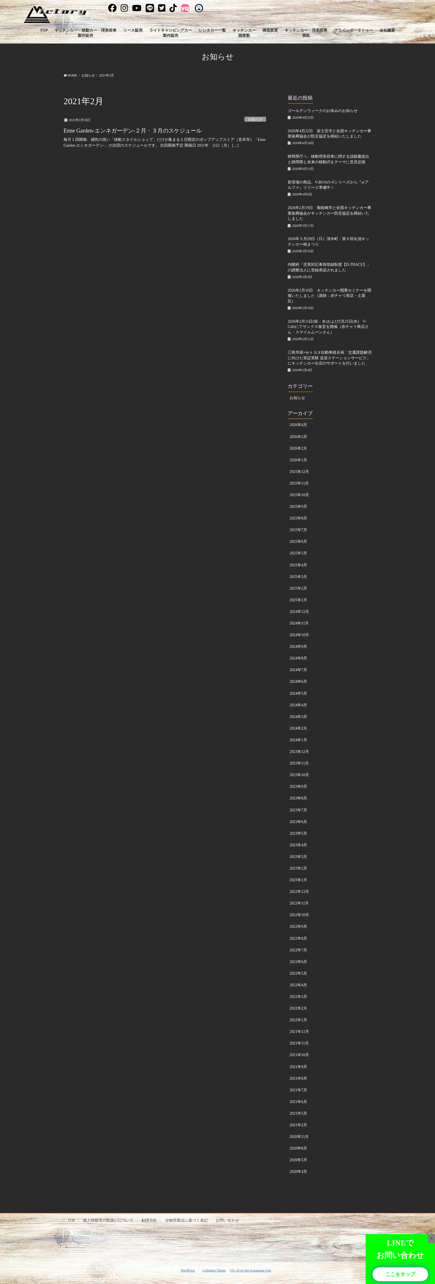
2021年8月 (298, 1078)
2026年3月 (298, 437)
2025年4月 (298, 565)
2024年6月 (298, 681)
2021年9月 (298, 1067)
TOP (71, 1220)
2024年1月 (298, 740)
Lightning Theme (214, 1270)
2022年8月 (298, 938)
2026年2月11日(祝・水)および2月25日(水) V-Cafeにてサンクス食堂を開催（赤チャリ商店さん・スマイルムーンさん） (328, 326)
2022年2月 (298, 1008)
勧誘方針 (149, 1220)
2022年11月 (299, 903)
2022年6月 (298, 962)
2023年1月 (298, 880)
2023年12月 (299, 752)
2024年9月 (298, 646)
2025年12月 (299, 472)
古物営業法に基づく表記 (186, 1220)
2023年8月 (298, 798)
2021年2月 (298, 1125)
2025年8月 (298, 518)
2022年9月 (298, 926)
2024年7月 (298, 670)
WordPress (188, 1270)
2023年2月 (298, 868)
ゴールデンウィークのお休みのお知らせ (323, 111)
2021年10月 (299, 1055)
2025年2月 (298, 588)
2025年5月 (298, 553)
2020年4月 (298, 1172)
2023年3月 (298, 857)
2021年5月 (298, 1113)
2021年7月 (298, 1090)
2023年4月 (298, 845)
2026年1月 (298, 460)
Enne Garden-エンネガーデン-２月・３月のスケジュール (133, 131)
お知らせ (255, 119)
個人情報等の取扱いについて (108, 1220)
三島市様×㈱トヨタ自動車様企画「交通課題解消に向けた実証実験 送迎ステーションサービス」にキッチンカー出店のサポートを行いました (329, 357)
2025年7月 (298, 530)
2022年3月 (298, 997)
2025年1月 (298, 600)
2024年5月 (298, 693)
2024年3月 (298, 717)
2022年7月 (298, 950)
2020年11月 (299, 1137)
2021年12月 (299, 1032)
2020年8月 (298, 1148)
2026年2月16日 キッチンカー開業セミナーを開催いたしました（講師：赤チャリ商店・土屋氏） (329, 295)
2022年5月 (298, 973)
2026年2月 (298, 448)
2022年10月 (299, 915)
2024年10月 (299, 635)
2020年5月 (298, 1160)
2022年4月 (298, 985)
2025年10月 (299, 495)
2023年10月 (299, 775)
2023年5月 (298, 833)
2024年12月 (299, 612)
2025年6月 (298, 541)
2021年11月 (299, 1043)
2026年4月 (298, 425)
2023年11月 (299, 763)
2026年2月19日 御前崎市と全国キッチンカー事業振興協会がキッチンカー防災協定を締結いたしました (329, 213)
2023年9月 (298, 786)
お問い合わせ (227, 1220)
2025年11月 (299, 483)
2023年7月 (298, 810)
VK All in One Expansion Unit (250, 1270)
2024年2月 (298, 728)
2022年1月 (298, 1020)
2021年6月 (298, 1102)
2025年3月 (298, 577)
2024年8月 (298, 658)
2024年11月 (299, 623)
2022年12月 (299, 892)
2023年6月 (298, 822)
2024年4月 (298, 705)
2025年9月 (298, 507)
